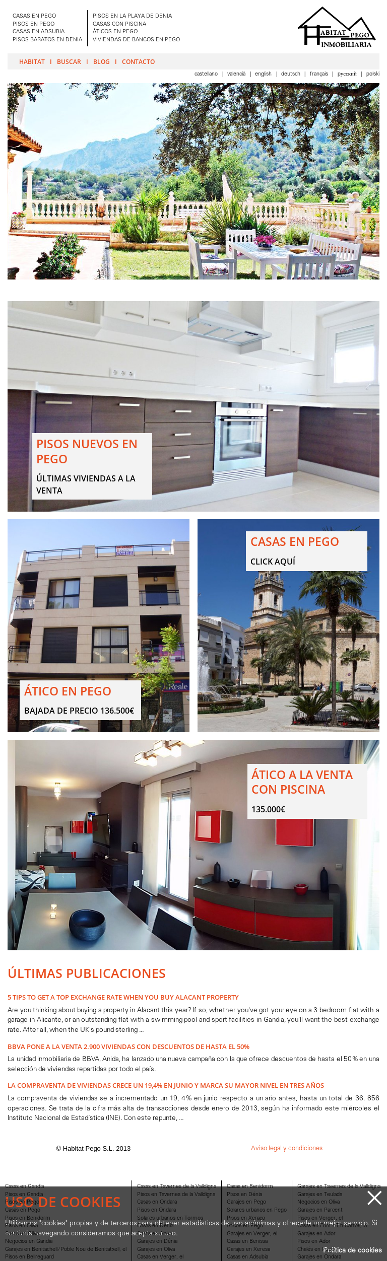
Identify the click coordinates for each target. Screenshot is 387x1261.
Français (320, 74)
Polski (372, 74)
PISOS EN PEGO (33, 24)
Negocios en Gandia (28, 1241)
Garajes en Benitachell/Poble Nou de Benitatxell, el (65, 1249)
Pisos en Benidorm (27, 1218)
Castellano (207, 74)
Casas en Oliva (22, 1234)
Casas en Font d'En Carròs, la (332, 1226)
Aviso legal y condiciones (286, 1148)
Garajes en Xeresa (248, 1249)
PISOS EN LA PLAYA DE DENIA (132, 16)
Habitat (32, 61)
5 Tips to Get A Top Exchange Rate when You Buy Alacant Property (123, 997)
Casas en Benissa (247, 1241)
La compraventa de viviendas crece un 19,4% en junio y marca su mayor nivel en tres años (166, 1085)
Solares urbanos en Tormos (170, 1218)
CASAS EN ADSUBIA (38, 32)
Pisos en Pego (22, 1202)
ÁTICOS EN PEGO (115, 32)
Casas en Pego (22, 1210)
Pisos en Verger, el (320, 1218)
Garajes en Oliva (156, 1249)
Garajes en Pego (246, 1202)
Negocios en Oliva (318, 1202)
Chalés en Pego (316, 1249)
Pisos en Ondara (156, 1210)
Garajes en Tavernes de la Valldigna (338, 1186)
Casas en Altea (154, 1234)
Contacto (138, 61)
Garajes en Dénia (157, 1241)
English (264, 74)
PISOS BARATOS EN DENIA (47, 40)
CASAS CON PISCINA (119, 24)
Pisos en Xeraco (246, 1218)
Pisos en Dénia (244, 1195)
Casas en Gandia (24, 1186)
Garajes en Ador (316, 1234)
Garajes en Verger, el (252, 1234)
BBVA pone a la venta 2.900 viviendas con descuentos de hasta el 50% (128, 1046)
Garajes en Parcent (320, 1210)
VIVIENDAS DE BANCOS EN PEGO (136, 40)
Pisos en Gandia (24, 1195)
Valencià (237, 74)
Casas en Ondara (157, 1202)
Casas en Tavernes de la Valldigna (176, 1186)
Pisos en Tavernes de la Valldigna (176, 1195)
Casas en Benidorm (250, 1186)
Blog (101, 61)
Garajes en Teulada (319, 1195)
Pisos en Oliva (21, 1226)
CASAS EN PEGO (34, 16)
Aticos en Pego (245, 1226)
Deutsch (291, 74)
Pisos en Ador (314, 1241)
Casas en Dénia (155, 1226)
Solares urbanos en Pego (257, 1210)
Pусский (348, 74)
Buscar (69, 61)
